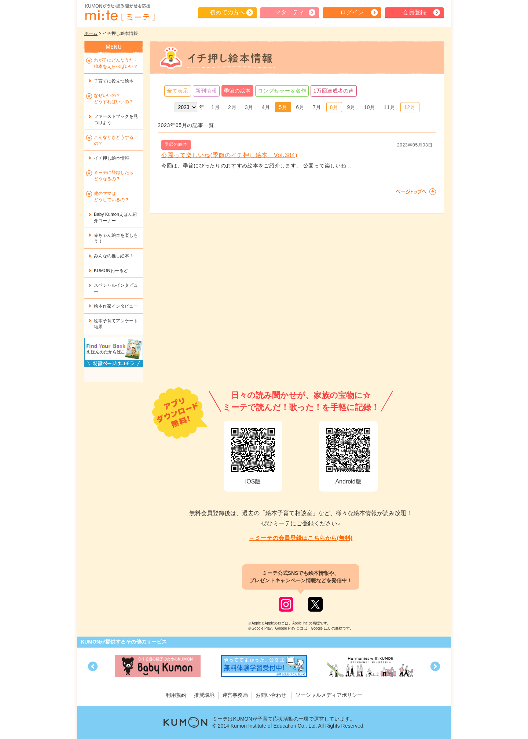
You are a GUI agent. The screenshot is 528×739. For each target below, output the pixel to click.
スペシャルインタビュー (116, 288)
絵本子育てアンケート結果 (116, 324)
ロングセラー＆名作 (282, 91)
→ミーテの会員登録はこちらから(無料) (301, 538)
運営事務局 (235, 695)
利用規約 (176, 695)
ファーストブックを (116, 119)
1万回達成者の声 (333, 91)
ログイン (352, 12)
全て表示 (177, 91)
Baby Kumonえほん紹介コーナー (115, 217)
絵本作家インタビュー (116, 306)
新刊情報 (206, 91)
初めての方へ (227, 12)
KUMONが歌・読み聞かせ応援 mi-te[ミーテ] (119, 12)
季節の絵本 (237, 91)
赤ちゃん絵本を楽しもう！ (116, 238)
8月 (334, 107)
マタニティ (289, 12)
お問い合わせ (271, 695)
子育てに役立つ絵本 (113, 81)
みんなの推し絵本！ (113, 255)
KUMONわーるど (111, 270)
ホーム (91, 33)
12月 (410, 107)
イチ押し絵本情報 (111, 158)
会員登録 (414, 12)
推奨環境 (204, 695)
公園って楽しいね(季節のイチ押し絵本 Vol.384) (229, 155)
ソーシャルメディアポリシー (329, 695)
